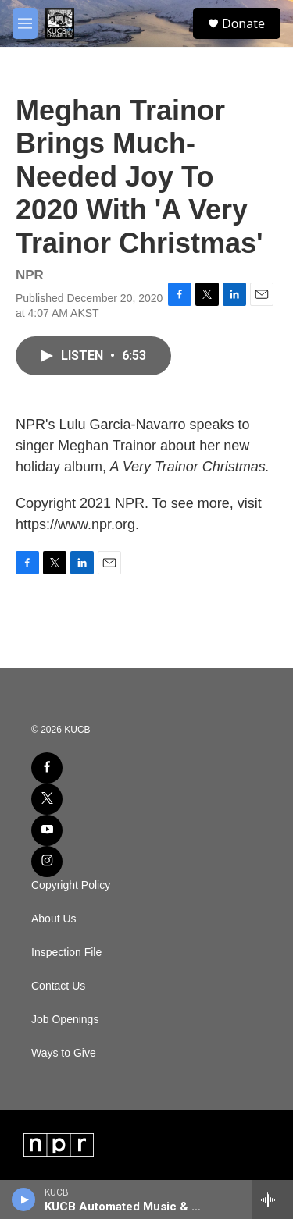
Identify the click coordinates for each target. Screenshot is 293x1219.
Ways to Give (63, 1053)
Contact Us (58, 986)
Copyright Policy (70, 885)
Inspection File (66, 952)
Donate (243, 23)
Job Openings (64, 1019)
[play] (24, 1199)
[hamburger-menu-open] (25, 23)
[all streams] (272, 1199)
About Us (54, 919)
